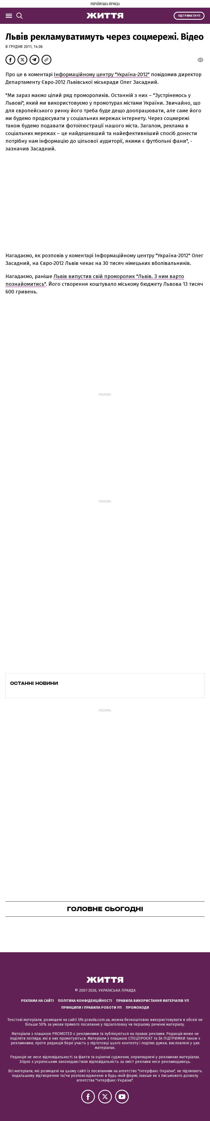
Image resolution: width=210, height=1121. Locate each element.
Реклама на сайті (37, 1001)
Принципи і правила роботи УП (91, 1007)
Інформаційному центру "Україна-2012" (102, 74)
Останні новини (34, 683)
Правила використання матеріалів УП (152, 1001)
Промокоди (137, 1007)
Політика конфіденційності (85, 1001)
